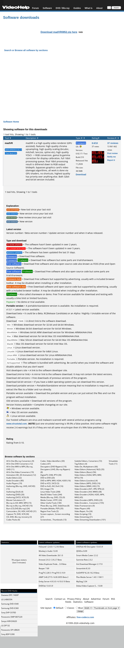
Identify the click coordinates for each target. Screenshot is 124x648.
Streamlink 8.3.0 (83, 568)
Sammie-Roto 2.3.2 (84, 559)
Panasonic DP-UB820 (10, 630)
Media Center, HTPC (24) (51, 500)
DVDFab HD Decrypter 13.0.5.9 (89, 546)
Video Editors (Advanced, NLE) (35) (89, 469)
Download (81, 174)
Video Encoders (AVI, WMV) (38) (88, 491)
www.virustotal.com (16, 423)
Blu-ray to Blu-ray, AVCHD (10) (19, 505)
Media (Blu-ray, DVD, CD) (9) (52, 497)
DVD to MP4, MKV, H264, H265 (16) (55, 480)
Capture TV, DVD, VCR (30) (17, 514)
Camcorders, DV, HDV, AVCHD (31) (21, 511)
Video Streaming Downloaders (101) (90, 519)
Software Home (11, 121)
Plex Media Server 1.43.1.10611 (90, 577)
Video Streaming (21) (84, 517)
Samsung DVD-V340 (10, 604)
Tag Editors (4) (81, 463)
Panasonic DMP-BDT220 (11, 617)
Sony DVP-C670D (8, 612)
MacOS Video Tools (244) (51, 494)
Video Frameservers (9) (85, 505)
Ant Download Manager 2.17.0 (89, 564)
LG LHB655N (6, 599)
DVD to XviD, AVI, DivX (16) (51, 486)
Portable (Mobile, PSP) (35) (51, 508)
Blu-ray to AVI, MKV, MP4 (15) (18, 503)
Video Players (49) (82, 508)
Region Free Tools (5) (49, 511)
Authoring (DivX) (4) (14, 491)
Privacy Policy (74, 598)
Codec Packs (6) (13, 519)
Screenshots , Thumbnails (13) (53, 519)
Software (47, 8)
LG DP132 (5, 625)
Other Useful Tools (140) (51, 503)
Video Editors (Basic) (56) (85, 472)
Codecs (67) (45, 463)
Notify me (111, 156)
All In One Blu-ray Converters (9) (20, 461)
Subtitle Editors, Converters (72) (88, 461)
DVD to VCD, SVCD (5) (49, 483)
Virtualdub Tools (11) (113, 462)
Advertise (96, 598)
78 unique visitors (19, 560)
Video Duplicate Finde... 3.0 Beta (52, 564)
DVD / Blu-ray (62, 8)
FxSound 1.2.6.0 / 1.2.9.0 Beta (51, 546)
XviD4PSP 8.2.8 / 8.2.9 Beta (87, 572)
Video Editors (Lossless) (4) (86, 480)
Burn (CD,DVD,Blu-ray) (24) (18, 508)
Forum (35, 8)
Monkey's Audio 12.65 (48, 551)
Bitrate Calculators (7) (15, 500)
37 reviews (112, 143)
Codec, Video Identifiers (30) (52, 461)
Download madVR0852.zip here (59, 32)
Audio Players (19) (14, 483)
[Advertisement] (62, 88)
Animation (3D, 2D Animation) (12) (21, 475)
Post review (112, 153)
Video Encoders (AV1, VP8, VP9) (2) (89, 489)
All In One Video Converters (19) (20, 472)
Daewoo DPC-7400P (10, 595)
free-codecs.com (85, 617)
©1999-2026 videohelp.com (80, 623)
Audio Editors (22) (14, 477)
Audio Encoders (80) (15, 480)
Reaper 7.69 (44, 568)
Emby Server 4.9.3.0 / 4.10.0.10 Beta (54, 581)
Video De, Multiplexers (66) (86, 466)
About (99, 8)
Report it (111, 160)
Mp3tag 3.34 (81, 581)
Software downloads (21, 17)
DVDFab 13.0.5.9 (46, 586)
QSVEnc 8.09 (81, 551)
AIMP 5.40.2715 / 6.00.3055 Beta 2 (53, 577)
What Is (88, 8)
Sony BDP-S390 (8, 634)
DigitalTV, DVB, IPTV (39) (50, 475)
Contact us (59, 598)
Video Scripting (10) (83, 514)
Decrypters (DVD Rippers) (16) (53, 466)
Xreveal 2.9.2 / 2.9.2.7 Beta (50, 559)
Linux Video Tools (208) (50, 491)
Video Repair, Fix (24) (84, 511)
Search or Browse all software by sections (26, 50)
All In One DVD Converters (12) (19, 463)
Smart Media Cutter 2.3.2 (87, 555)
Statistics (77, 601)
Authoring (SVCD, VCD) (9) (17, 497)
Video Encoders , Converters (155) (89, 503)
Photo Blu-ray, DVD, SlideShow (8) (54, 505)
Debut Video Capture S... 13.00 (89, 586)
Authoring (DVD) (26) (15, 494)
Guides (77, 8)
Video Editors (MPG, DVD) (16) (87, 483)
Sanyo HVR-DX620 (9, 621)
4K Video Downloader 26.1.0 (51, 555)
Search (49, 598)
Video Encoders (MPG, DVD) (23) (88, 500)
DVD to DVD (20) (47, 477)
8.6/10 (95, 143)
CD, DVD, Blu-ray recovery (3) (19, 517)
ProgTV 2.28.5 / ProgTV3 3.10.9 (52, 572)
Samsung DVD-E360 (10, 608)
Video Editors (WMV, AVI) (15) (87, 486)
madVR (9, 143)
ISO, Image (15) (47, 489)
